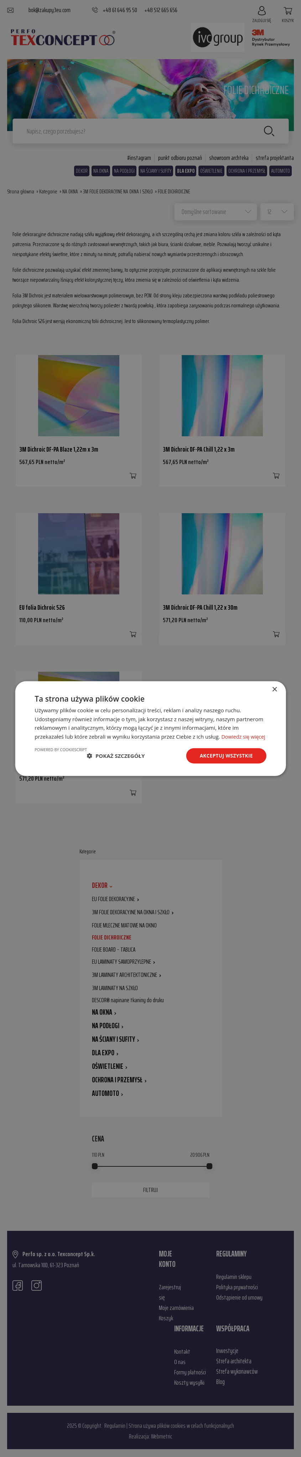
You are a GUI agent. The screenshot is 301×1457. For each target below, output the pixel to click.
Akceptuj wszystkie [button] (225, 759)
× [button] (274, 684)
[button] (116, 760)
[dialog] (150, 728)
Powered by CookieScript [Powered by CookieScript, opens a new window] (61, 753)
